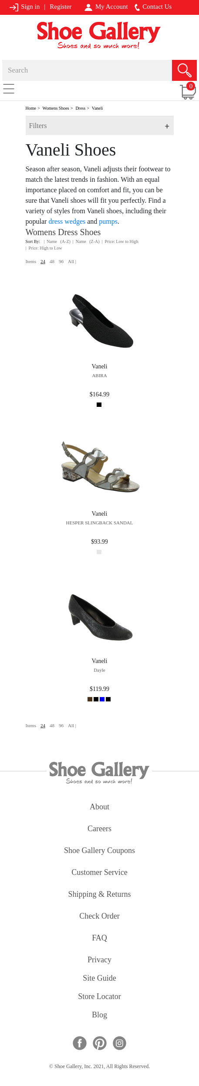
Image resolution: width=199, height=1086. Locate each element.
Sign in (24, 7)
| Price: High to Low (44, 248)
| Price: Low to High (120, 241)
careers (99, 829)
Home (31, 108)
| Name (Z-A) (86, 241)
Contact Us (153, 7)
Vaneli (97, 108)
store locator (99, 997)
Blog (99, 1015)
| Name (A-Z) (57, 241)
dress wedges (66, 221)
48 (52, 261)
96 (61, 261)
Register (60, 6)
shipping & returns (99, 895)
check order (99, 916)
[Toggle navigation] (8, 88)
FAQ (99, 938)
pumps (108, 221)
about (99, 807)
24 (42, 261)
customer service (99, 873)
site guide (99, 978)
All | (72, 261)
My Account (106, 7)
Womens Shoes (56, 108)
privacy (99, 960)
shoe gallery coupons (99, 851)
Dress (80, 108)
